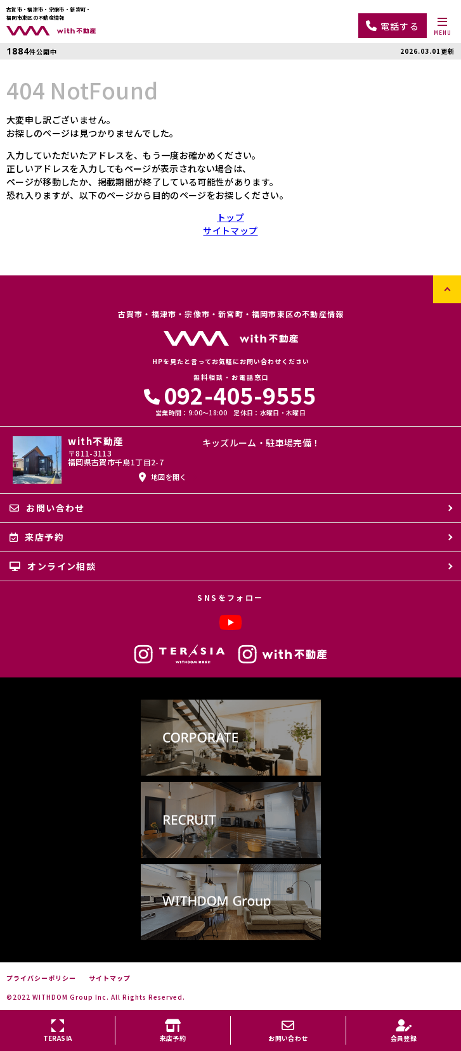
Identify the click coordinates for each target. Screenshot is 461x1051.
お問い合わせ (47, 507)
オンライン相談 (53, 566)
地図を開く (163, 477)
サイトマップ (230, 230)
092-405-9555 (230, 395)
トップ (230, 217)
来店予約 (37, 537)
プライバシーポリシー (41, 978)
